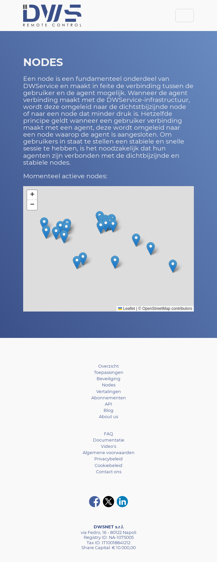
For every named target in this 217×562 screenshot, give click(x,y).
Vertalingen (108, 391)
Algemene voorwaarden (109, 452)
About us (108, 416)
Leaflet (126, 308)
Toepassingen (108, 372)
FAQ (108, 433)
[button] (106, 225)
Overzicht (108, 366)
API (108, 404)
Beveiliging (108, 378)
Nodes (108, 384)
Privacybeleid (108, 458)
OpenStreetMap (156, 308)
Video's (108, 446)
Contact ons (108, 471)
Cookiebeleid (108, 465)
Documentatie (108, 440)
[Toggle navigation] (184, 15)
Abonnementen (108, 397)
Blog (108, 410)
